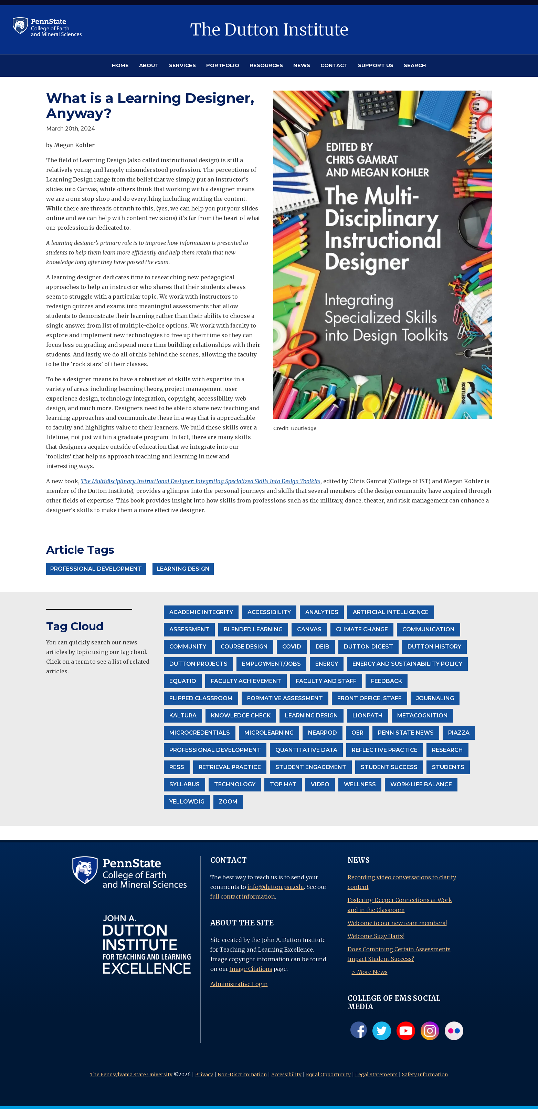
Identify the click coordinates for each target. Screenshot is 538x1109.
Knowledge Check (241, 715)
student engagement (310, 767)
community (187, 646)
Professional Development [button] (96, 569)
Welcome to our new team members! (397, 923)
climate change (362, 629)
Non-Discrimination (242, 1074)
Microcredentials (199, 732)
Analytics (321, 612)
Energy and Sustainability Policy (407, 664)
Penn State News (406, 732)
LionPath (367, 715)
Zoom (228, 801)
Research (447, 750)
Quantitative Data (306, 750)
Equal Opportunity (328, 1074)
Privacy (204, 1074)
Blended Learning (253, 629)
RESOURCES (266, 65)
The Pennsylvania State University (131, 1074)
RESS (176, 767)
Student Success (389, 767)
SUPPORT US (375, 65)
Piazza (459, 732)
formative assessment (285, 698)
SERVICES (182, 65)
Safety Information (425, 1074)
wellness (360, 784)
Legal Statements (376, 1074)
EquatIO (182, 681)
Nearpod (322, 732)
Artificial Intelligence (391, 612)
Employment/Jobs (271, 664)
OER (357, 732)
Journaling (435, 698)
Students (448, 767)
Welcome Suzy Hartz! (376, 936)
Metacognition (422, 715)
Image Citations (251, 968)
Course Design (244, 646)
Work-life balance (421, 784)
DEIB (322, 646)
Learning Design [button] (183, 569)
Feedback (386, 681)
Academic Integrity (201, 612)
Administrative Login (239, 984)
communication (428, 629)
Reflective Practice (385, 750)
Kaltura (183, 715)
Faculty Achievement (246, 681)
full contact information (242, 896)
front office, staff (369, 698)
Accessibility (286, 1074)
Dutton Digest (368, 646)
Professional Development (215, 750)
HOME (120, 65)
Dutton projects (198, 664)
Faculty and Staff (326, 681)
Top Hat (283, 784)
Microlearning (269, 732)
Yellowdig (186, 801)
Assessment (189, 629)
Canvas (309, 629)
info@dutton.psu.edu (275, 886)
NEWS (301, 65)
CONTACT (334, 65)
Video (320, 784)
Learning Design (311, 715)
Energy (326, 664)
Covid (291, 646)
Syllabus (184, 784)
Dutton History (434, 646)
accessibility (269, 612)
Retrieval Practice (230, 767)
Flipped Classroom (201, 698)
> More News (370, 971)
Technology (234, 784)
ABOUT (149, 65)
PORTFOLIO (222, 65)
